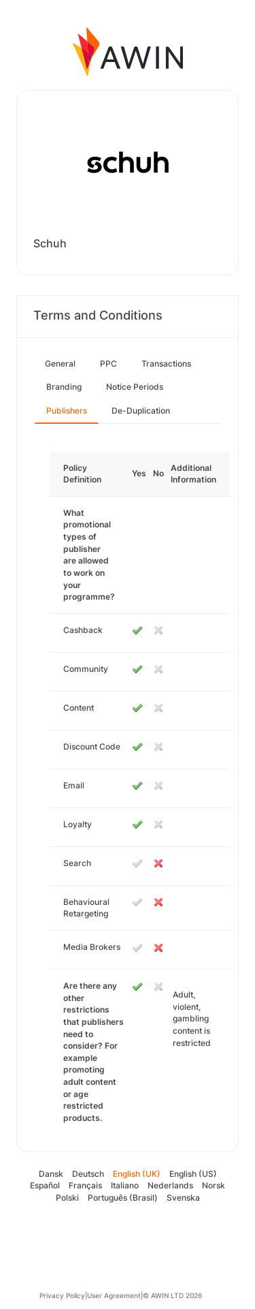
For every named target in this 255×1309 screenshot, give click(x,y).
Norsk (213, 1185)
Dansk (51, 1174)
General (60, 363)
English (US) (193, 1174)
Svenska (183, 1197)
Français (85, 1185)
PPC (108, 363)
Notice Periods (134, 387)
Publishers (66, 410)
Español (45, 1185)
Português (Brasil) (123, 1197)
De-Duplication (141, 410)
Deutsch (88, 1174)
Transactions (166, 363)
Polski (67, 1197)
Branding (64, 387)
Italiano (125, 1185)
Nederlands (170, 1185)
